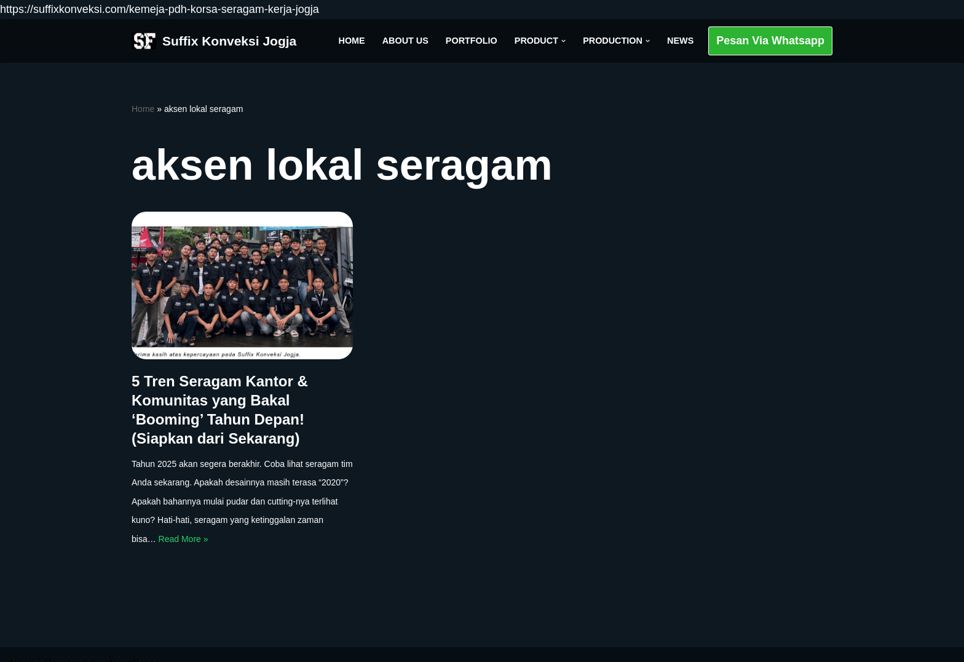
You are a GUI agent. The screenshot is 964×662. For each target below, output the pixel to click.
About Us (405, 41)
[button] (563, 41)
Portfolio (471, 41)
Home (352, 41)
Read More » (183, 539)
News (680, 41)
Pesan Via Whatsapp (770, 40)
